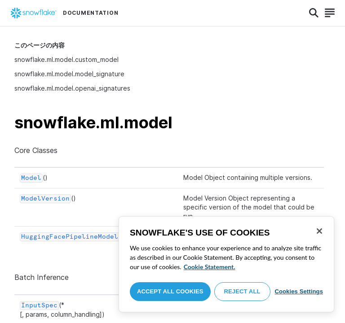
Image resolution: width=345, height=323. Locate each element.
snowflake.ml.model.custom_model (66, 59)
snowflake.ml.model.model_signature (69, 74)
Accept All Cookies (170, 291)
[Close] (319, 231)
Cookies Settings (298, 291)
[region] (226, 264)
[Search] (314, 13)
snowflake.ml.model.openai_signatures (72, 88)
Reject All (242, 291)
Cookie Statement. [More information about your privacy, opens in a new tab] (209, 267)
